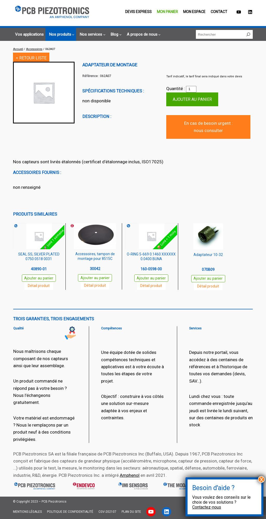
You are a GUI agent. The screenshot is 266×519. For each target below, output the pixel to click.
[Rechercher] (248, 34)
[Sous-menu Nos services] (91, 34)
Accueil (18, 49)
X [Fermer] (261, 479)
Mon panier (167, 12)
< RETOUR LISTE (31, 57)
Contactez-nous (206, 507)
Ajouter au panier (192, 99)
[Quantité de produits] (191, 89)
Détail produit (39, 286)
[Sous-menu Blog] (115, 34)
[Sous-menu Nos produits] (61, 34)
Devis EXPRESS (138, 12)
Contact (219, 12)
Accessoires (34, 49)
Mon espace (194, 12)
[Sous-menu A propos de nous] (143, 34)
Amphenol (129, 475)
